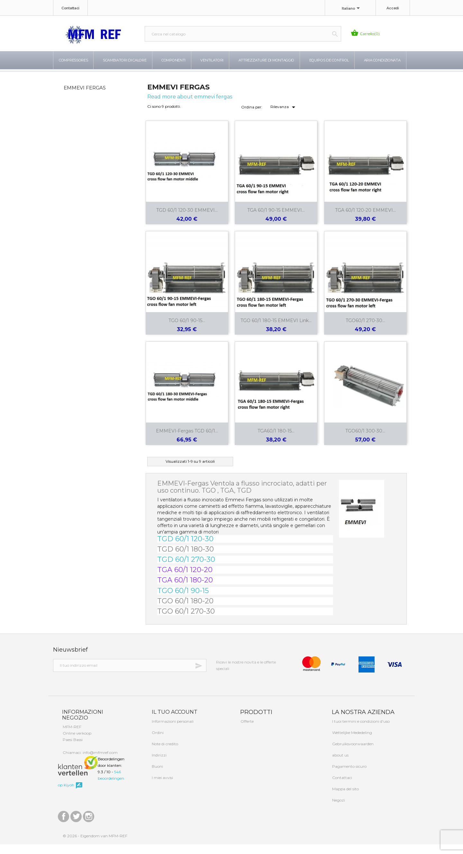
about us (340, 764)
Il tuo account (173, 722)
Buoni (157, 776)
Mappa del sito (345, 798)
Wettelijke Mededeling (351, 742)
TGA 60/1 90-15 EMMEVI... (276, 220)
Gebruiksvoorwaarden (352, 753)
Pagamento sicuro (349, 776)
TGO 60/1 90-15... (186, 330)
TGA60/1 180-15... (276, 440)
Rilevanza (283, 117)
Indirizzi (159, 764)
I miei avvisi (162, 787)
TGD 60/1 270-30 (186, 569)
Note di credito (164, 753)
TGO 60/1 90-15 (183, 600)
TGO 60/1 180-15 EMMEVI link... (276, 330)
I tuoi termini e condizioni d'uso (360, 731)
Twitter (76, 825)
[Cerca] (243, 34)
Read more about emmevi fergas (189, 106)
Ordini (157, 742)
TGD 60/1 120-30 (185, 548)
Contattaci (70, 8)
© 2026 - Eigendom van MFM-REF (95, 845)
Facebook (63, 825)
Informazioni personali (172, 731)
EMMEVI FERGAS (85, 97)
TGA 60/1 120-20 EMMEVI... (365, 220)
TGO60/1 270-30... (365, 330)
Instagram (88, 825)
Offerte (247, 731)
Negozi (338, 809)
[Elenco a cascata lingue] (352, 9)
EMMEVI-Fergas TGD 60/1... (187, 440)
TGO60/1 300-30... (365, 440)
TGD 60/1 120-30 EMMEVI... (187, 220)
